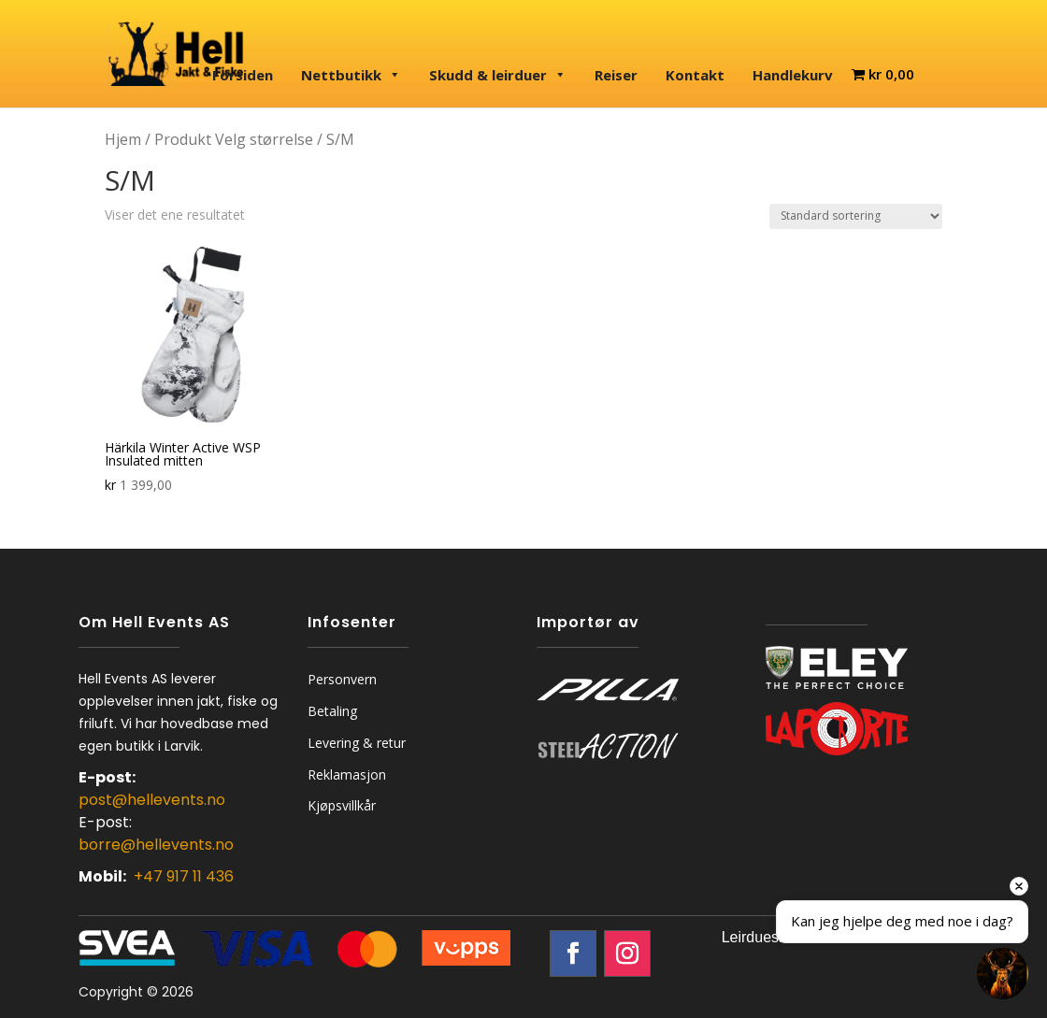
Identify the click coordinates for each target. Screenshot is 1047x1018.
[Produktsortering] (855, 216)
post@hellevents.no (152, 799)
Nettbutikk (351, 74)
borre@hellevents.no (156, 844)
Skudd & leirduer (498, 74)
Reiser (616, 74)
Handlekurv (793, 74)
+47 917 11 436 (184, 876)
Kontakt (695, 74)
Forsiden (242, 74)
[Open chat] (1002, 973)
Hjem (123, 139)
